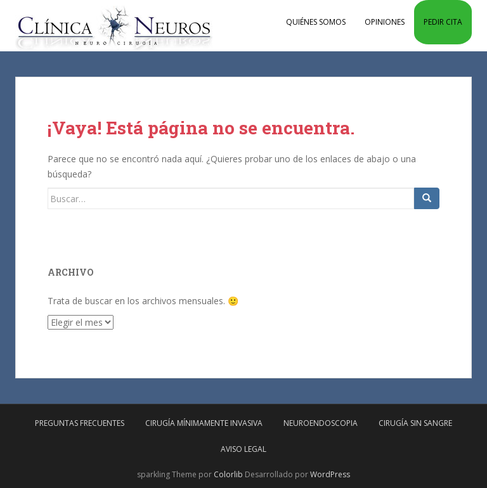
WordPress (330, 474)
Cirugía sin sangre (415, 423)
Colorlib (228, 474)
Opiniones (385, 21)
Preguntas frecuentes (79, 423)
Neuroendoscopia (320, 423)
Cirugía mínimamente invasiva (204, 423)
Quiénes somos (316, 21)
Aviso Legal (243, 449)
